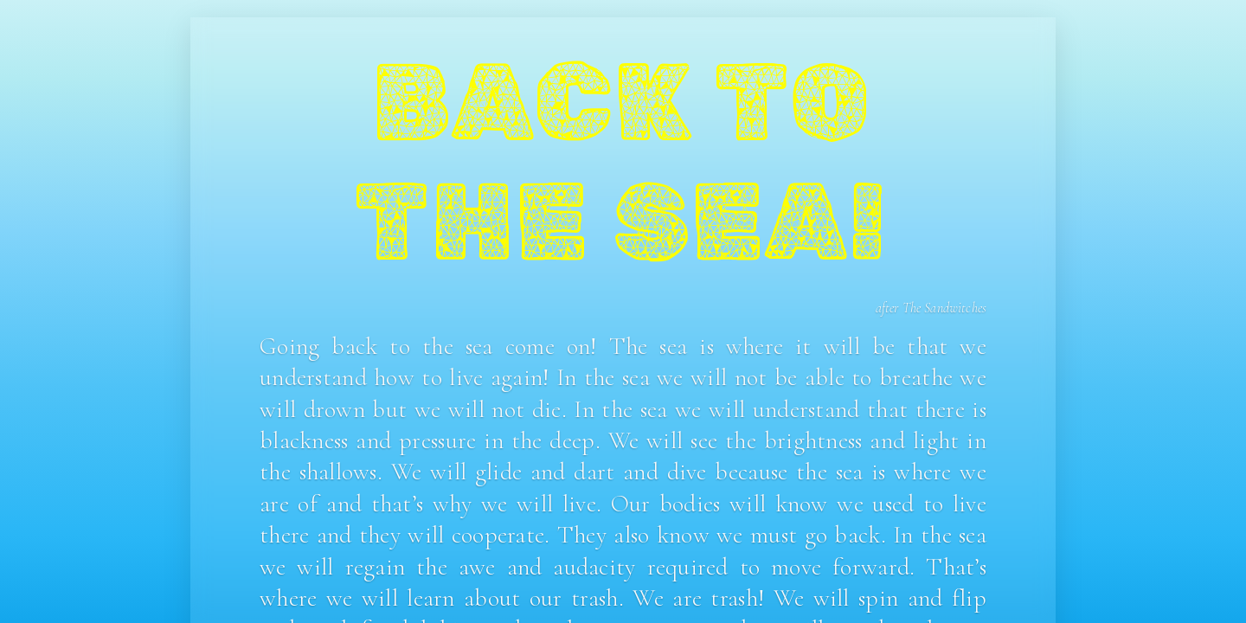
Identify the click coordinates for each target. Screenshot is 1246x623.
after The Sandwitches (931, 308)
